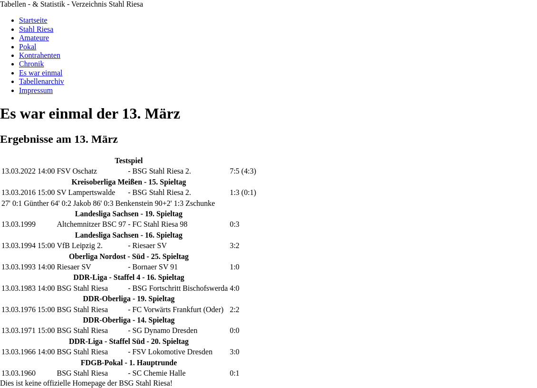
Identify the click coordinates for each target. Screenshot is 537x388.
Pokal (27, 47)
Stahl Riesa (36, 29)
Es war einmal (41, 73)
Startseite (33, 20)
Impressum (36, 90)
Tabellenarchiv (41, 81)
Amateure (34, 38)
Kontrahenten (39, 55)
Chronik (31, 64)
